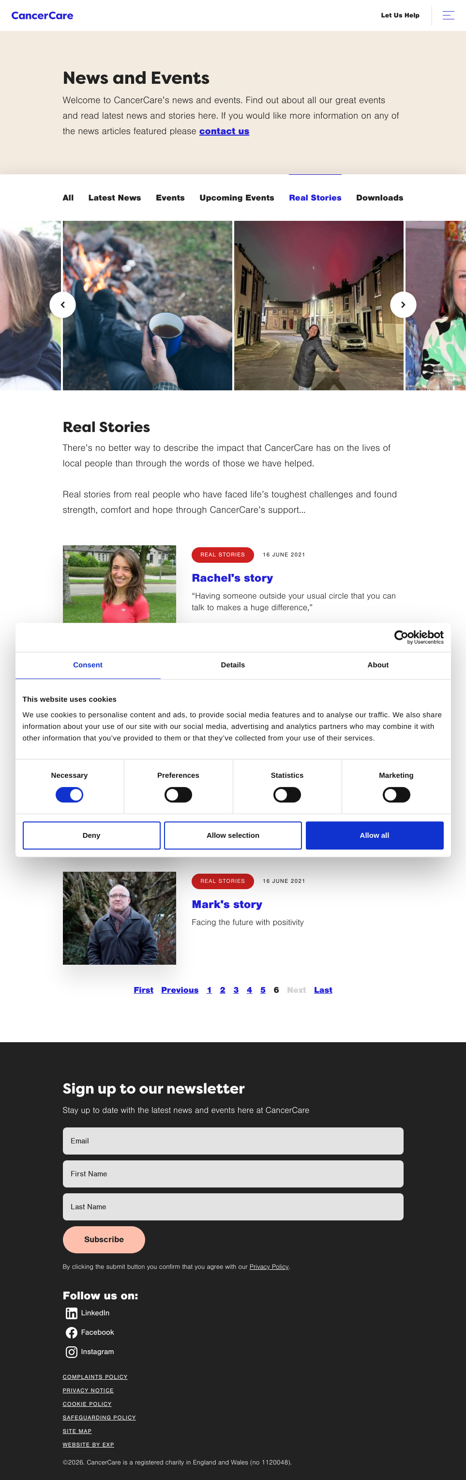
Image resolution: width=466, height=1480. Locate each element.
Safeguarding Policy (99, 1418)
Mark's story (227, 904)
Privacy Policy (269, 1267)
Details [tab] (233, 665)
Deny (92, 835)
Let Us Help (400, 15)
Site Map (77, 1431)
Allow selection (233, 835)
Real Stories (315, 197)
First (143, 990)
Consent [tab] (88, 665)
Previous (179, 990)
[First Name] (233, 1173)
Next (296, 990)
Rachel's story (232, 578)
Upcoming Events (236, 197)
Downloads (380, 197)
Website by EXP (89, 1445)
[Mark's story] (120, 918)
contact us (224, 131)
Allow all (375, 835)
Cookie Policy (87, 1404)
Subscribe (104, 1239)
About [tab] (378, 665)
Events (170, 197)
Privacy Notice (88, 1391)
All (68, 197)
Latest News (115, 197)
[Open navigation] (448, 15)
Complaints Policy (95, 1377)
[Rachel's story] (120, 592)
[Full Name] (233, 1141)
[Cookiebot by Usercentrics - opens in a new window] (401, 637)
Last (323, 990)
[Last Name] (233, 1206)
